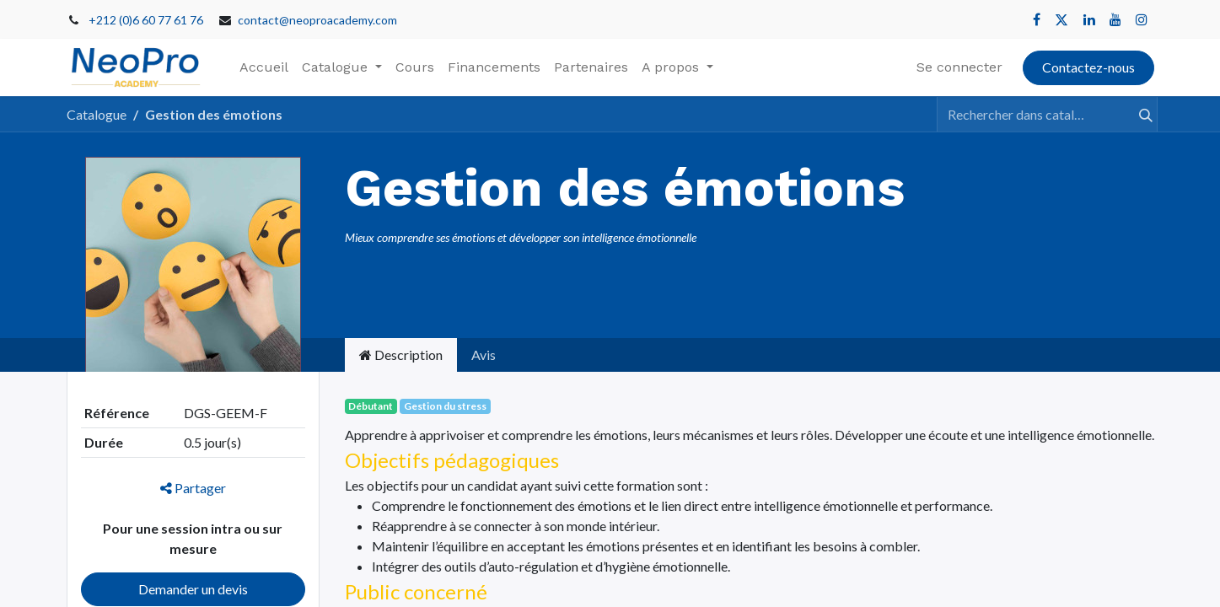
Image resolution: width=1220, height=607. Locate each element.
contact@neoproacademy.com (317, 20)
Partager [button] (193, 488)
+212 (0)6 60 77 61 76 (146, 20)
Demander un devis (193, 589)
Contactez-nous (1088, 67)
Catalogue (96, 114)
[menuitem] (264, 67)
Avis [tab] (483, 354)
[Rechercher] (1138, 114)
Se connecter (959, 67)
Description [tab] (401, 354)
